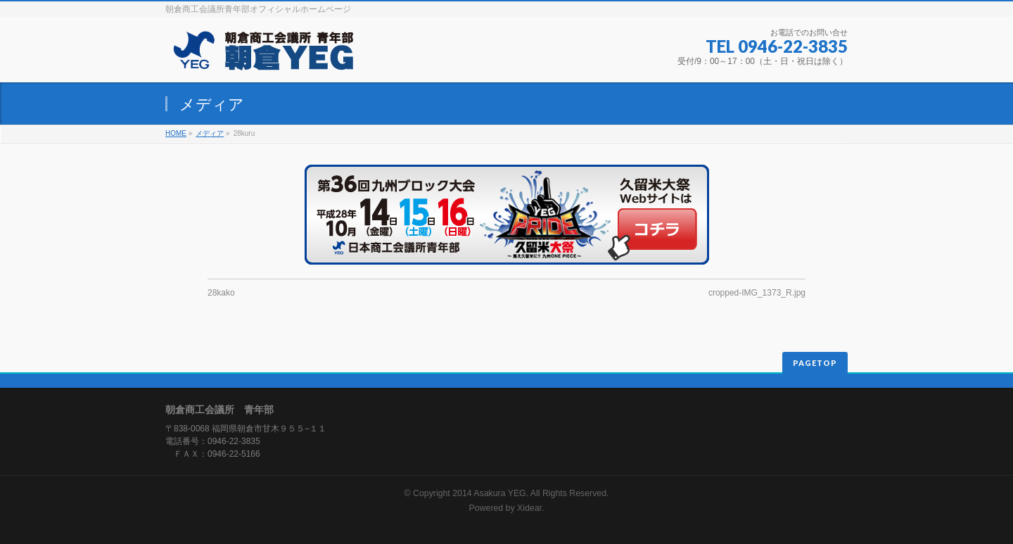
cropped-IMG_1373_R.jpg (756, 293)
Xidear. (530, 508)
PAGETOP (815, 362)
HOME (175, 133)
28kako (221, 293)
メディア (210, 133)
